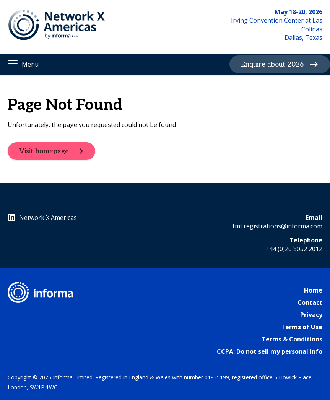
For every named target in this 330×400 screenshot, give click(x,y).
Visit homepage (44, 151)
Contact (309, 302)
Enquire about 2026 (272, 64)
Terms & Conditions (292, 339)
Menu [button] (30, 64)
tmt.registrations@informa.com (277, 226)
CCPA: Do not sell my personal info (269, 351)
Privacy (311, 315)
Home (313, 290)
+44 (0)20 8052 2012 (293, 249)
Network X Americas (42, 217)
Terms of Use (301, 327)
